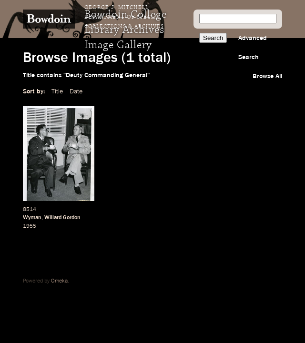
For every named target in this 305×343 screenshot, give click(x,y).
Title (57, 91)
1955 (29, 226)
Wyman (32, 218)
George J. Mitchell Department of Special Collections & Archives (124, 17)
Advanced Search (252, 48)
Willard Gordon (62, 218)
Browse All (267, 76)
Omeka (59, 281)
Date (76, 91)
